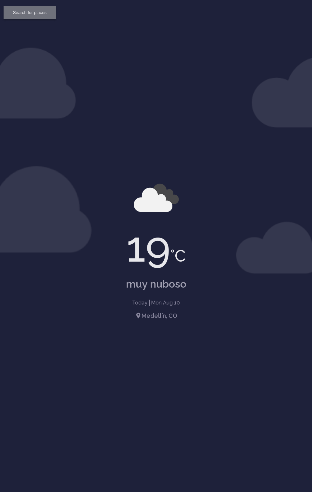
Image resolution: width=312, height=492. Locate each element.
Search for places (30, 12)
